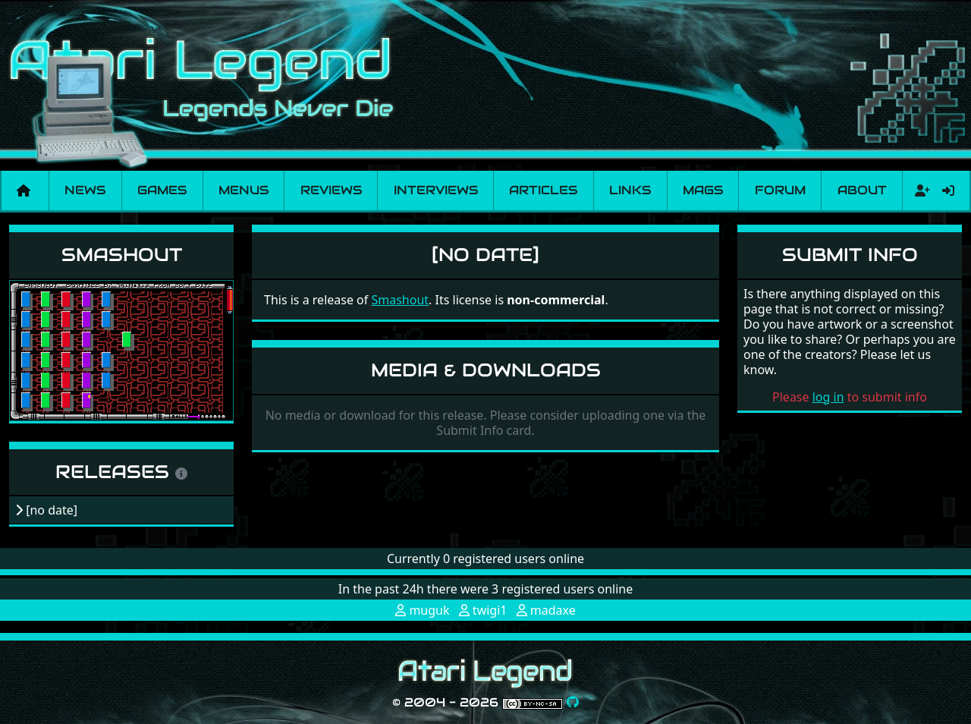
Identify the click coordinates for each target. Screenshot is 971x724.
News (84, 190)
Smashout (121, 254)
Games (162, 190)
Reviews (331, 190)
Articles (543, 190)
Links (630, 190)
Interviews (436, 190)
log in (828, 397)
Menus (243, 190)
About (862, 190)
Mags (703, 190)
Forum (780, 190)
